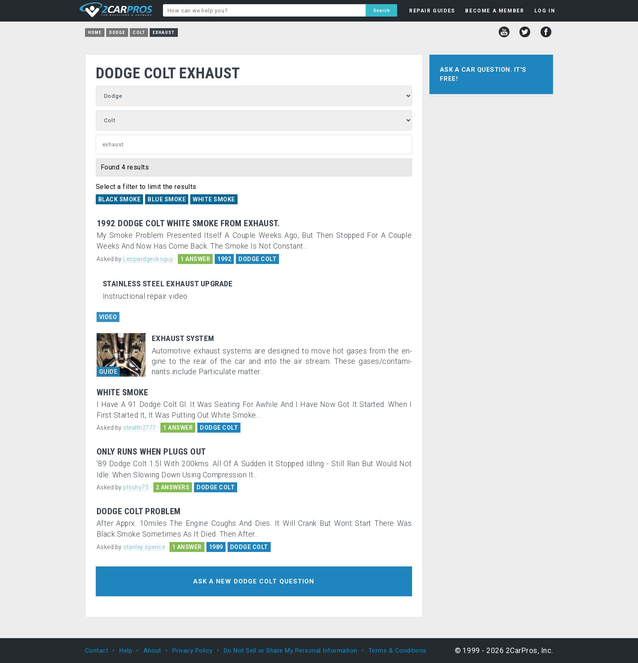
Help (125, 650)
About (152, 650)
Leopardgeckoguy (148, 259)
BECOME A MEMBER (494, 11)
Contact (97, 650)
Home (95, 32)
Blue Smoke (167, 199)
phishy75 (136, 487)
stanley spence (144, 547)
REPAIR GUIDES (432, 11)
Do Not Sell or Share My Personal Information (290, 650)
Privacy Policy (192, 650)
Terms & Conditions (398, 650)
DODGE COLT (257, 259)
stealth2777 (139, 427)
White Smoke (214, 199)
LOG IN (545, 11)
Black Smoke (119, 199)
